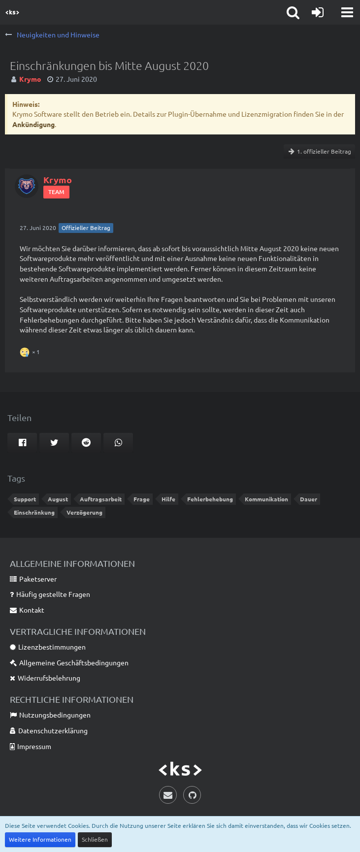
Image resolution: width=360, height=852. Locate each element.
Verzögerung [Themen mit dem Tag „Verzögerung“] (84, 512)
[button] (347, 12)
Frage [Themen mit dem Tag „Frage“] (141, 499)
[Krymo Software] (12, 12)
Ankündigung (33, 124)
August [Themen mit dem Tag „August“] (58, 499)
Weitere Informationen (40, 839)
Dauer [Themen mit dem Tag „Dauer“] (308, 499)
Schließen (95, 839)
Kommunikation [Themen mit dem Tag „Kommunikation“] (266, 499)
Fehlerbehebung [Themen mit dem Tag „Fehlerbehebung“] (210, 499)
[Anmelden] (317, 12)
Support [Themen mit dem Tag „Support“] (25, 499)
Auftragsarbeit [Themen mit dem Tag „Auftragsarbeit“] (101, 499)
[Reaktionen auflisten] (31, 351)
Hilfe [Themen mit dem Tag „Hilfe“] (168, 499)
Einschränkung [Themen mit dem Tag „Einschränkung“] (34, 512)
